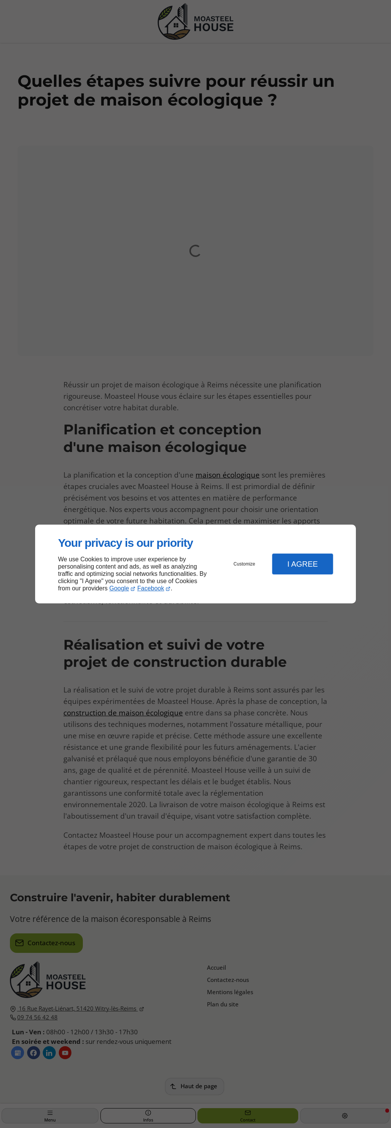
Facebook (150, 588)
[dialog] (195, 564)
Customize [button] (244, 564)
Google (119, 588)
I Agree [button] (302, 564)
